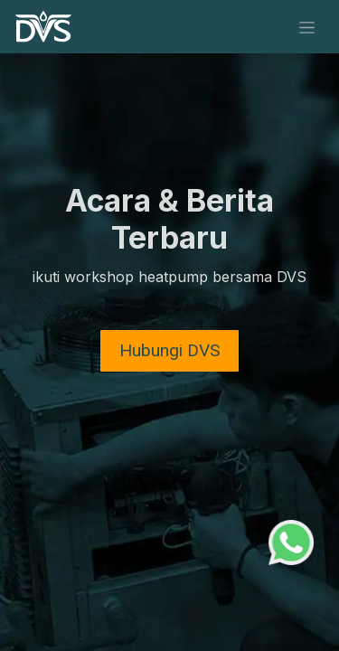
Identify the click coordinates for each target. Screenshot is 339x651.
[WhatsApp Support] (291, 540)
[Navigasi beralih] (306, 26)
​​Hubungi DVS (169, 350)
